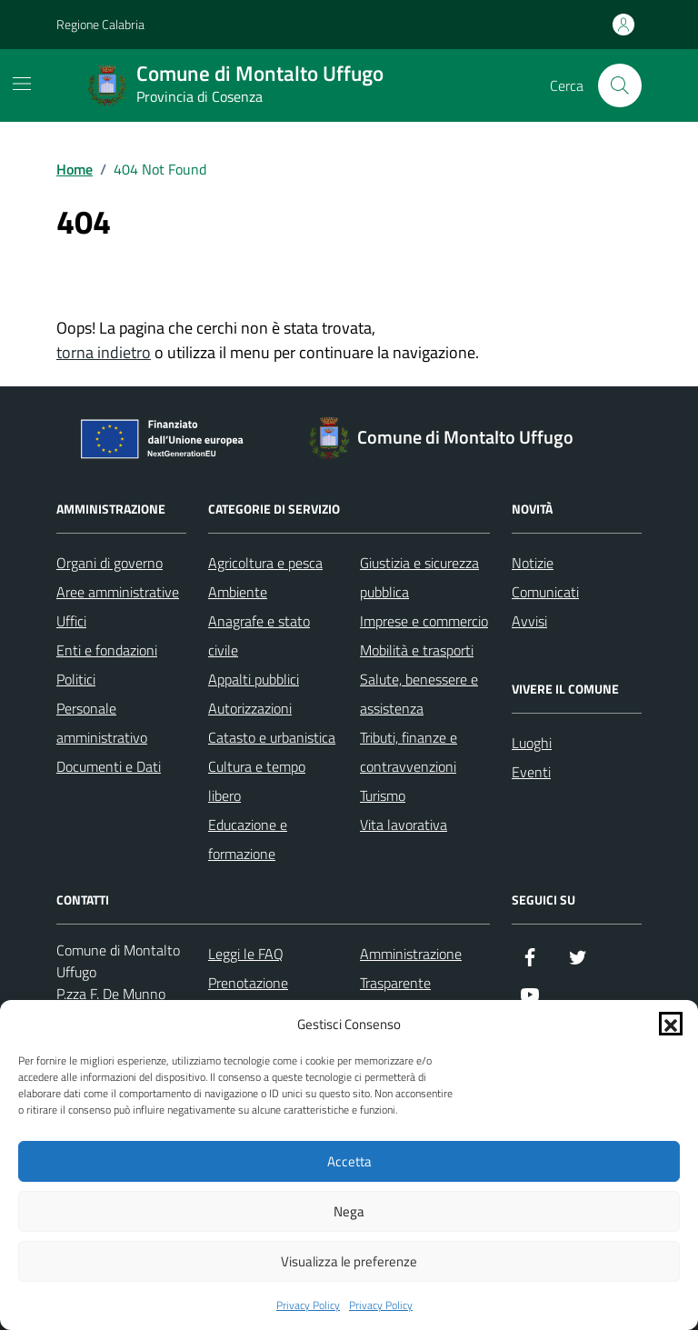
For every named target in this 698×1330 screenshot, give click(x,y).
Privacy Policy (308, 1305)
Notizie (532, 563)
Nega (349, 1211)
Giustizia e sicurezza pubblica (419, 577)
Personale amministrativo (101, 722)
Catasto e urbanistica (271, 737)
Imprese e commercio (424, 621)
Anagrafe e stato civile (259, 635)
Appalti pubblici (253, 679)
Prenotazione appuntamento (253, 997)
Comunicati (545, 592)
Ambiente (237, 592)
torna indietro (103, 352)
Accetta (349, 1161)
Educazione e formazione (247, 839)
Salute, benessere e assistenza (419, 693)
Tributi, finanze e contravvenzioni (408, 751)
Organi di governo (109, 563)
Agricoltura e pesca (265, 563)
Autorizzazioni (250, 708)
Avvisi (529, 621)
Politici (75, 679)
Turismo (382, 795)
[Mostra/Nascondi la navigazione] (22, 84)
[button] (671, 1024)
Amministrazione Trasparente (411, 968)
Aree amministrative (117, 592)
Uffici (71, 621)
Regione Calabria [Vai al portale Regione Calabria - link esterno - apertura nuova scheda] (100, 24)
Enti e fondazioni (106, 650)
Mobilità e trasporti (417, 650)
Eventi (531, 772)
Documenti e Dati (108, 766)
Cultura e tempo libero (256, 780)
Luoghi (532, 743)
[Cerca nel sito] (620, 85)
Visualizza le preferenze (349, 1261)
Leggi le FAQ (246, 954)
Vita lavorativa (403, 824)
